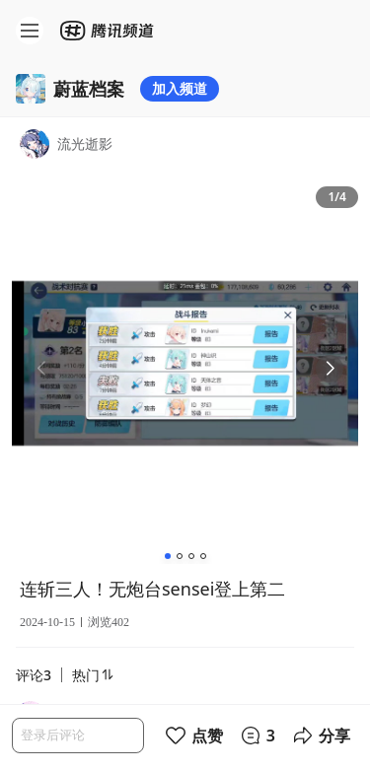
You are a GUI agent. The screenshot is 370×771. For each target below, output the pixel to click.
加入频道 (179, 88)
